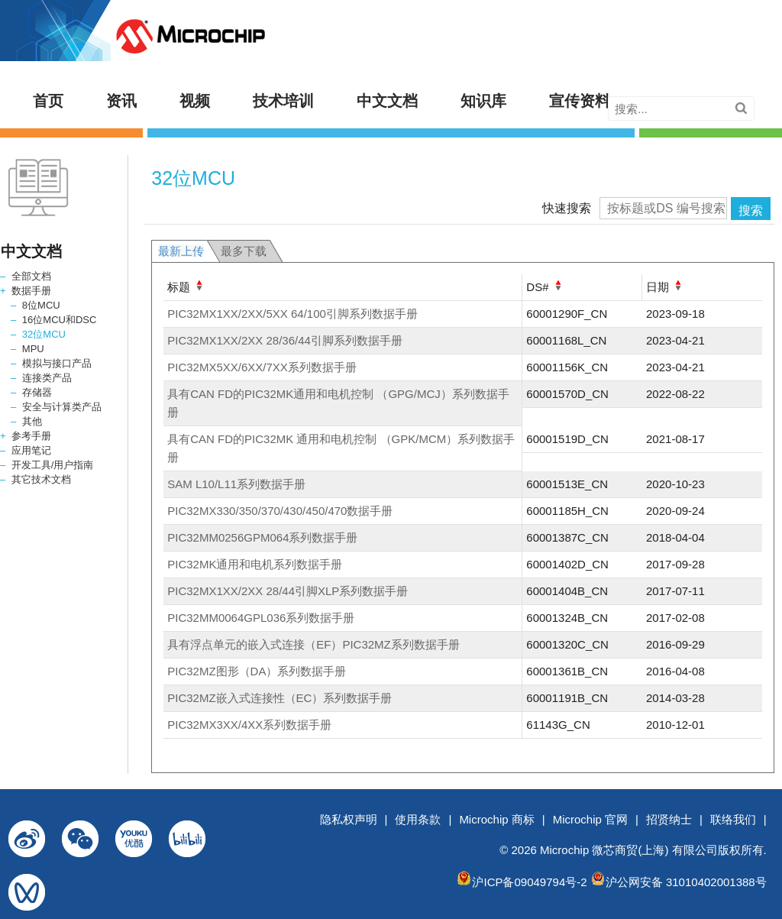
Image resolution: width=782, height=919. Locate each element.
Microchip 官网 (590, 819)
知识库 (483, 100)
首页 (48, 100)
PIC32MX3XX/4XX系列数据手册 (249, 724)
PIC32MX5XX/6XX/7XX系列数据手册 (262, 367)
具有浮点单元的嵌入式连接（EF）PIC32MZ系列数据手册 (313, 644)
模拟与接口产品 (57, 363)
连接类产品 (47, 377)
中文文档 (387, 100)
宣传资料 (579, 100)
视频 (194, 100)
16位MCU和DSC (59, 319)
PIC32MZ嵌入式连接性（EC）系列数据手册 (279, 697)
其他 (32, 421)
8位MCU (41, 305)
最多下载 (244, 250)
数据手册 (31, 290)
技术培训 (283, 100)
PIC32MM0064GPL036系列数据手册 (260, 617)
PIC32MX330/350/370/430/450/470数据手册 (280, 510)
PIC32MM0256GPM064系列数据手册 (262, 537)
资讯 (121, 100)
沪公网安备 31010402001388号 (686, 881)
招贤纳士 (669, 819)
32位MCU (44, 334)
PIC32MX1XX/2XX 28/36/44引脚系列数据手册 (284, 340)
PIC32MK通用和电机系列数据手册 (254, 564)
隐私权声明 (348, 819)
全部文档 (31, 276)
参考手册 (31, 436)
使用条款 (418, 819)
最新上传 (181, 250)
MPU (33, 348)
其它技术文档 (41, 479)
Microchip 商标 (496, 819)
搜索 (750, 210)
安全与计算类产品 (62, 407)
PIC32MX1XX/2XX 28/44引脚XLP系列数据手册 (287, 590)
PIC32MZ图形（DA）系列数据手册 (256, 671)
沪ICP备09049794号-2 (529, 881)
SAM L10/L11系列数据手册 (236, 483)
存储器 (37, 392)
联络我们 (733, 819)
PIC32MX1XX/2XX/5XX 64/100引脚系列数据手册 (292, 313)
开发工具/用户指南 (52, 465)
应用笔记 (31, 450)
